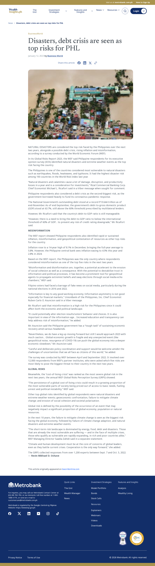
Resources (113, 10)
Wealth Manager (72, 493)
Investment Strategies (58, 11)
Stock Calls (96, 498)
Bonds (94, 493)
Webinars (95, 515)
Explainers (96, 510)
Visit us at (119, 2)
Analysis (122, 488)
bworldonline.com (70, 469)
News (100, 10)
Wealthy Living (125, 493)
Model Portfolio (98, 488)
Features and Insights (83, 11)
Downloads (96, 525)
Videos (94, 520)
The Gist (35, 11)
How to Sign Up (143, 2)
